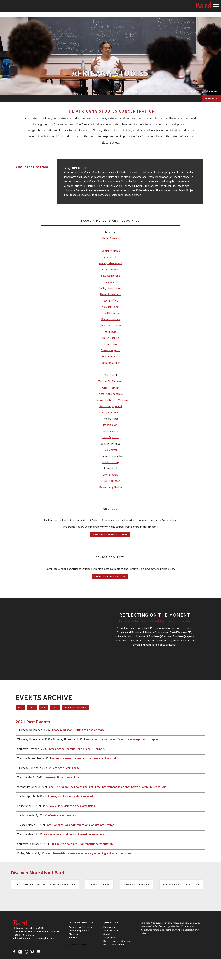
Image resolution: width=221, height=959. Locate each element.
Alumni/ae (74, 934)
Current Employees (79, 930)
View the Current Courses (110, 534)
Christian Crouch (110, 362)
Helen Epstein (110, 238)
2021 (55, 707)
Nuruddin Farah (110, 306)
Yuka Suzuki (110, 257)
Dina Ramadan (110, 356)
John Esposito (110, 437)
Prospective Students (80, 927)
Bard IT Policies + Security (116, 940)
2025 (20, 707)
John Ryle (110, 331)
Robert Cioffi (110, 425)
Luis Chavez (110, 449)
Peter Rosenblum (110, 294)
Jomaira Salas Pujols (110, 325)
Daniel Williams (110, 250)
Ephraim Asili (110, 474)
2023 (32, 707)
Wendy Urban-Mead (110, 263)
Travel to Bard (110, 930)
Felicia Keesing (110, 462)
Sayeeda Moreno (110, 275)
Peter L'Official (110, 300)
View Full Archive (75, 707)
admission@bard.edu (43, 938)
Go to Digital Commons (110, 576)
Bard (203, 6)
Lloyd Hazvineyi (110, 313)
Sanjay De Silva (110, 412)
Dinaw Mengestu (110, 350)
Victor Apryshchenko (110, 393)
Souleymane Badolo (110, 288)
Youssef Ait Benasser (110, 381)
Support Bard (110, 937)
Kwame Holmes (110, 319)
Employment (109, 927)
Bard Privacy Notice (113, 944)
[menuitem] (110, 98)
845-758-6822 (27, 934)
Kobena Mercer (110, 431)
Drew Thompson (110, 481)
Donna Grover (110, 344)
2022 (43, 707)
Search (107, 934)
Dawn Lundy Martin (110, 487)
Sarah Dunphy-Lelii (110, 406)
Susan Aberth (110, 282)
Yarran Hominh (110, 387)
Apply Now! (211, 98)
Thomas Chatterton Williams (110, 400)
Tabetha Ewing (110, 269)
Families (73, 937)
